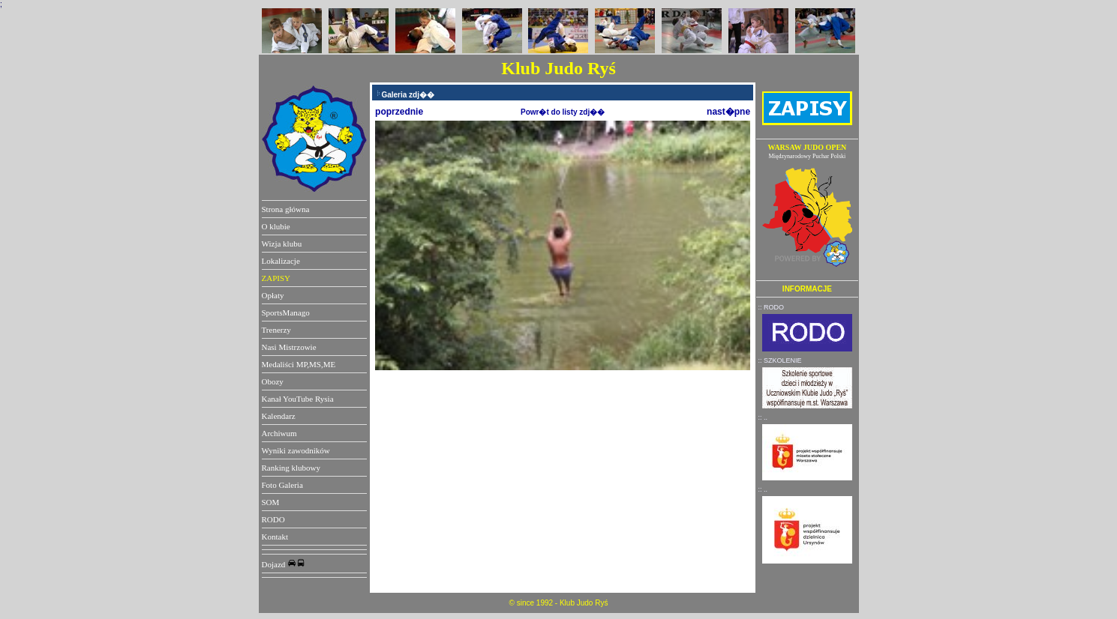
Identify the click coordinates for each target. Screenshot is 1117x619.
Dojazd (284, 564)
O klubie (276, 226)
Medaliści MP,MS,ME (299, 364)
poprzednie (399, 111)
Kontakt (275, 536)
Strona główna (286, 209)
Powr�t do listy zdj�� (563, 112)
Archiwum (279, 433)
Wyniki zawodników (296, 450)
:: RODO (771, 307)
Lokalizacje (281, 260)
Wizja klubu (282, 243)
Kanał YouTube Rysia (298, 398)
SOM (271, 502)
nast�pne (728, 111)
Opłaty (273, 295)
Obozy (273, 381)
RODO (273, 519)
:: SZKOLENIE (779, 360)
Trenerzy (276, 329)
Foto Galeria (282, 484)
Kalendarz (279, 415)
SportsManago (286, 312)
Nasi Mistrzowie (289, 346)
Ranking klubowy (291, 467)
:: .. (762, 417)
